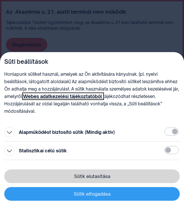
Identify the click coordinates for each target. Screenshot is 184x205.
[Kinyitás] (9, 132)
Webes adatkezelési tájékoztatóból (63, 96)
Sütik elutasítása (92, 176)
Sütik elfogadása (92, 194)
